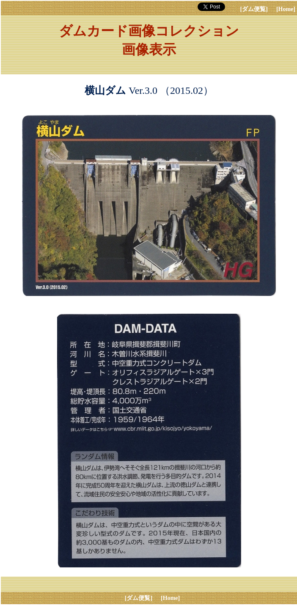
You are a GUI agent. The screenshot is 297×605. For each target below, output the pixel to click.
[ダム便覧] (254, 9)
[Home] (285, 9)
